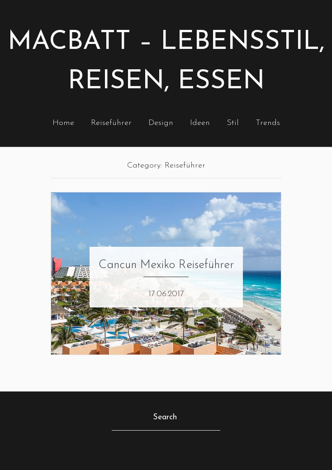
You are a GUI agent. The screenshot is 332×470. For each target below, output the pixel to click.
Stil (233, 123)
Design (160, 123)
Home (63, 123)
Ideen (200, 123)
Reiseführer (111, 123)
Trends (268, 123)
